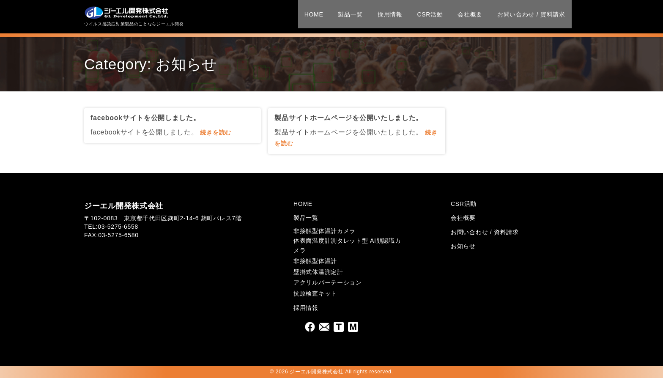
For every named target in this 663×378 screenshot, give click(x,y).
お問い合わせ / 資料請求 (526, 15)
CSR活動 (424, 15)
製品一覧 (344, 15)
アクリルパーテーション (327, 282)
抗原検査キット (315, 293)
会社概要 (464, 15)
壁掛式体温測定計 (318, 271)
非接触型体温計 (315, 260)
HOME (307, 15)
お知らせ (463, 246)
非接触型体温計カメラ (324, 230)
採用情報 (384, 15)
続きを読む (215, 132)
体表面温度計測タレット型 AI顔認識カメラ (347, 245)
